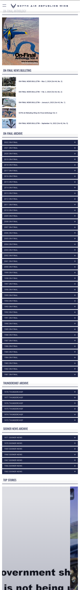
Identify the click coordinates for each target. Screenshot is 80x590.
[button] (4, 6)
